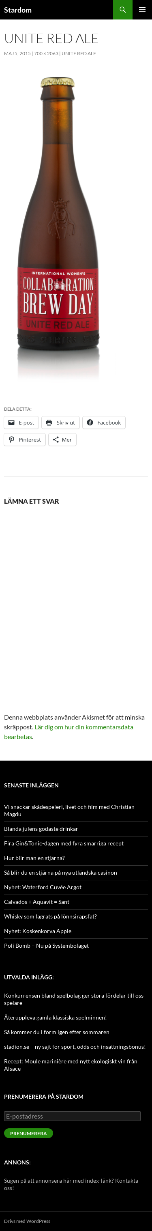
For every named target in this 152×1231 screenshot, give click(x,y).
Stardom (18, 9)
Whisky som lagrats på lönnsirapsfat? (50, 916)
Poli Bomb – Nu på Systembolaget (46, 945)
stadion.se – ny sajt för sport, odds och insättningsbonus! (75, 1046)
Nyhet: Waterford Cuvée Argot (42, 887)
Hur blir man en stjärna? (34, 857)
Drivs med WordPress (27, 1221)
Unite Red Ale (79, 53)
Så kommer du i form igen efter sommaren (56, 1031)
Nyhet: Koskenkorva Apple (37, 930)
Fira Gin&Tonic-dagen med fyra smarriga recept (64, 843)
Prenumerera (28, 1133)
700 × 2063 (46, 53)
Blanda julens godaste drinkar (41, 828)
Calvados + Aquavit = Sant (36, 901)
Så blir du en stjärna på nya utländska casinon (60, 872)
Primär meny (142, 9)
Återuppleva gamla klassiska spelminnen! (55, 1017)
